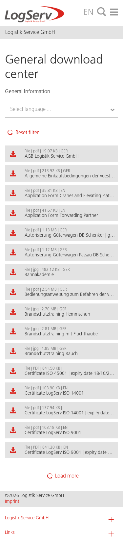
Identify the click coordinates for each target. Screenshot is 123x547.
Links (9, 532)
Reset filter (22, 132)
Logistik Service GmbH (27, 518)
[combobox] (61, 109)
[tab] (102, 12)
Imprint (12, 501)
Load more (62, 476)
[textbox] (38, 109)
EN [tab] (88, 12)
